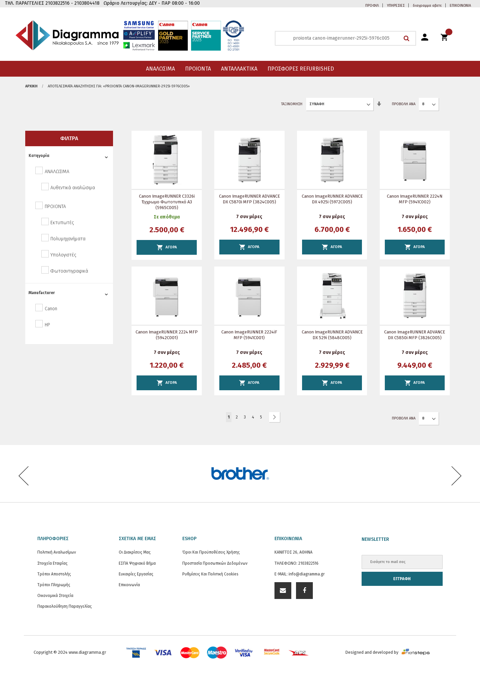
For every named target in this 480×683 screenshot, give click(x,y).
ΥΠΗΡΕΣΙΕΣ (396, 5)
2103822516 (308, 563)
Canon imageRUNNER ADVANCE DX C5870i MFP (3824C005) (249, 199)
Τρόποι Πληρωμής (53, 584)
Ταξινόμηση (291, 104)
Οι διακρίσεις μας (135, 552)
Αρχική (31, 86)
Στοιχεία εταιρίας (52, 563)
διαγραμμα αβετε (427, 5)
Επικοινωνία (129, 584)
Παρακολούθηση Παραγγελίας (64, 606)
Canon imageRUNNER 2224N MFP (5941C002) (414, 199)
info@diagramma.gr (307, 574)
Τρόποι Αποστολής (54, 574)
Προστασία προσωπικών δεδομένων (215, 563)
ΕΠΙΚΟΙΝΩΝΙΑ (460, 5)
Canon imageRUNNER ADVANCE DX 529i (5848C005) (332, 334)
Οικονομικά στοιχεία (55, 595)
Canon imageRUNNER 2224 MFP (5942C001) (167, 334)
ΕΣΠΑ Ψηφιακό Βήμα (137, 563)
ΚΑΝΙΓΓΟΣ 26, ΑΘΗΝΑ (293, 552)
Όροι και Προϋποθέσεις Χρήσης (211, 552)
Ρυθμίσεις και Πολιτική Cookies (210, 574)
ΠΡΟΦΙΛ (372, 5)
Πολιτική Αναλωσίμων (56, 552)
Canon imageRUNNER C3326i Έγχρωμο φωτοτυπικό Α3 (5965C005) (167, 202)
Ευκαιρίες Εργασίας (136, 574)
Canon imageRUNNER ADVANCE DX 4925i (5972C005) (332, 199)
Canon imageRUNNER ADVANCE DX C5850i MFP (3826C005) (414, 334)
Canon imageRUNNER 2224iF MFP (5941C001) (249, 334)
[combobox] (345, 38)
